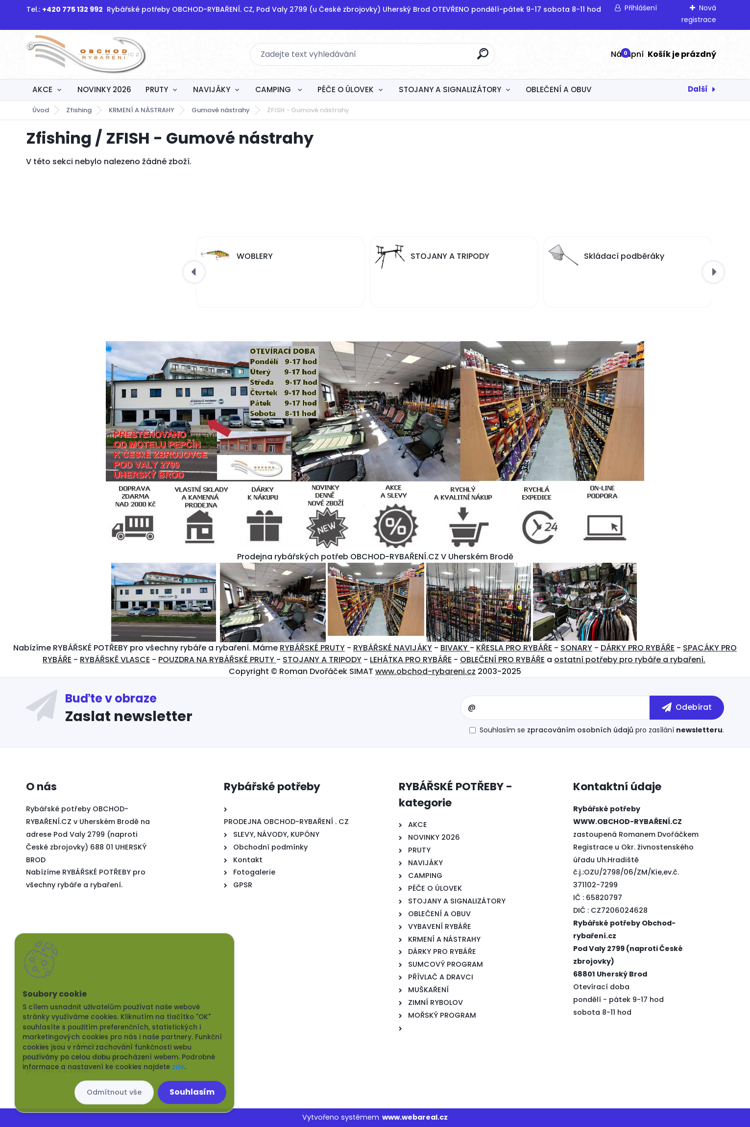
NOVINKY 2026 (104, 89)
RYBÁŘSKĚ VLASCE (115, 659)
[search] (482, 57)
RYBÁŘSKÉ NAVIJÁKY (392, 647)
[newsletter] (687, 707)
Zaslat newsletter (129, 715)
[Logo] (86, 54)
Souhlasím (192, 1092)
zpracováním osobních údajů (580, 730)
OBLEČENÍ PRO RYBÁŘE (502, 659)
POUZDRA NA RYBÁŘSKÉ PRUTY (217, 659)
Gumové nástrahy (221, 110)
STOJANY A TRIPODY (322, 659)
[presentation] (194, 272)
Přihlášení (641, 8)
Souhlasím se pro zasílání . (602, 730)
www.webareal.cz (415, 1117)
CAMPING (274, 89)
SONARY (576, 647)
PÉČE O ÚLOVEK (345, 89)
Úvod (40, 110)
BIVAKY (455, 647)
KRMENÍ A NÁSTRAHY (141, 110)
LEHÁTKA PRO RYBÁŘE (411, 659)
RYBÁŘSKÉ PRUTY (312, 647)
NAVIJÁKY (211, 89)
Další (698, 89)
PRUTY (156, 89)
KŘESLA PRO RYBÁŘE (514, 647)
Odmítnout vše (114, 1092)
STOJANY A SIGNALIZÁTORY (450, 89)
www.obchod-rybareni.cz (425, 671)
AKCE (42, 89)
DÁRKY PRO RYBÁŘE (638, 647)
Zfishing (79, 110)
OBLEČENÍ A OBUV (559, 89)
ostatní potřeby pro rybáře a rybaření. (629, 659)
